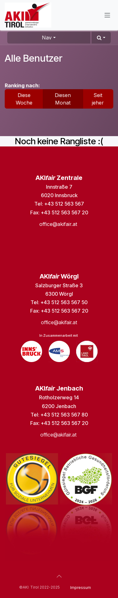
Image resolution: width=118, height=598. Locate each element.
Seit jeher (98, 99)
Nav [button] (47, 37)
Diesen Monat (63, 99)
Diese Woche (24, 99)
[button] (101, 37)
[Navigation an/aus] (107, 15)
